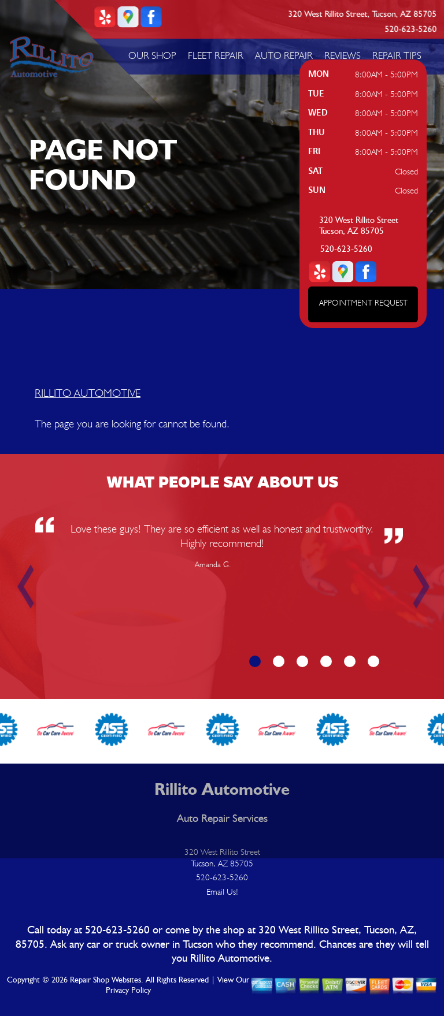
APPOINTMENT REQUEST (363, 302)
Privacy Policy (128, 991)
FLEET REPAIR (215, 55)
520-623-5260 (410, 29)
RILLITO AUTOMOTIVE (87, 392)
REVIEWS (342, 55)
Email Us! (222, 892)
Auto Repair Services (222, 818)
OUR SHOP (152, 55)
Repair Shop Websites (105, 980)
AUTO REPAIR (284, 55)
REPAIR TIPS (396, 55)
